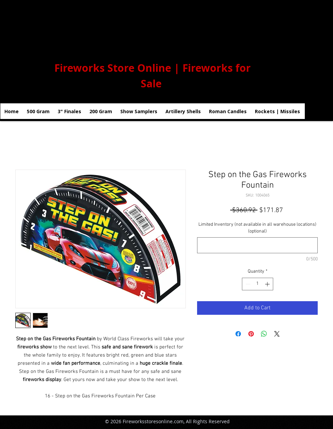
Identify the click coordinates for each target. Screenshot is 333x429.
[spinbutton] (257, 284)
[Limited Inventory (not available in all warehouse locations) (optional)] (257, 245)
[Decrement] (247, 284)
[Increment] (268, 284)
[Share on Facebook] (238, 334)
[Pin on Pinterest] (251, 334)
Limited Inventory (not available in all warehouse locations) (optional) (257, 228)
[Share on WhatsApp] (264, 334)
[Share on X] (277, 334)
